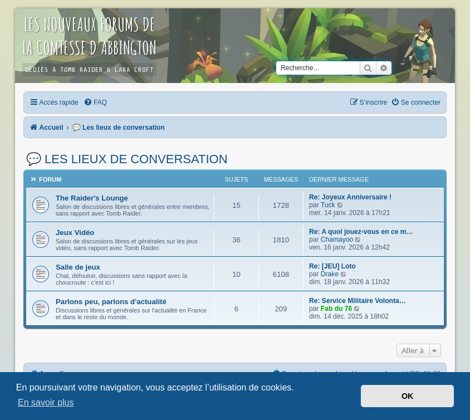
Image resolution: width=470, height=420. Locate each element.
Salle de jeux (78, 267)
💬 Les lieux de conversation (127, 159)
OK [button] (408, 396)
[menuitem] (95, 102)
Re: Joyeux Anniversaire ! (350, 197)
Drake (330, 274)
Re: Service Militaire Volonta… (357, 301)
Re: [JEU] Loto (332, 266)
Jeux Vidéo (75, 232)
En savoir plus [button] (46, 402)
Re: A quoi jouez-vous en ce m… (361, 232)
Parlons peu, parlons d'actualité (111, 301)
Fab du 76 (336, 308)
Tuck (328, 205)
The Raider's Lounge (92, 198)
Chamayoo (337, 239)
